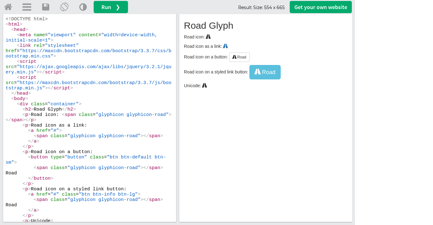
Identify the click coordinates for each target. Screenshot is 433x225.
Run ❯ (110, 7)
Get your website (320, 7)
